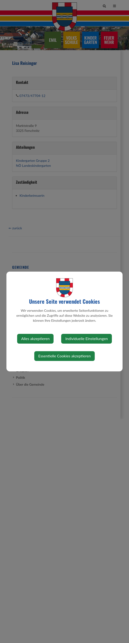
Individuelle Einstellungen (86, 338)
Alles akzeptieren (35, 338)
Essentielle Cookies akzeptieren (64, 356)
